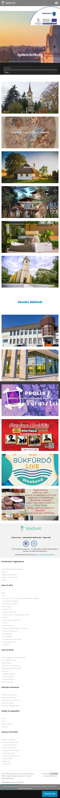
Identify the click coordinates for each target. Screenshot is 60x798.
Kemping (4, 727)
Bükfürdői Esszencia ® (9, 697)
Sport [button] (3, 593)
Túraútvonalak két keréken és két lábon (15, 628)
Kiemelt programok (9, 676)
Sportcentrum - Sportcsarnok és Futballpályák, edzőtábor (21, 598)
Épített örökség (6, 663)
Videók (4, 580)
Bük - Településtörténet (9, 660)
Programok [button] (5, 671)
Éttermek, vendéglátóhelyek (10, 706)
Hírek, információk (7, 682)
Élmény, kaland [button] (6, 606)
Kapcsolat (47, 537)
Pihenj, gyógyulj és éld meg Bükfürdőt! (14, 657)
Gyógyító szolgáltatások (9, 575)
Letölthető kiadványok (10, 745)
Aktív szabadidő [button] (7, 634)
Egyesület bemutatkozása (11, 750)
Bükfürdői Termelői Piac (9, 695)
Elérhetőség (6, 764)
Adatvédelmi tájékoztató (32, 537)
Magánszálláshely (7, 724)
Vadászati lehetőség (9, 642)
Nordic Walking (7, 636)
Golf (4, 595)
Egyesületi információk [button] (9, 748)
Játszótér (6, 617)
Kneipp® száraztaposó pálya (12, 639)
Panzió (4, 721)
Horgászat (6, 645)
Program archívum (8, 679)
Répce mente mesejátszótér (12, 620)
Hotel (3, 718)
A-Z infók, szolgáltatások (11, 742)
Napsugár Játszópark (9, 612)
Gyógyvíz (4, 572)
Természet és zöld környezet (11, 666)
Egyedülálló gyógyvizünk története (12, 569)
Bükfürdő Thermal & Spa (9, 577)
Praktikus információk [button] (8, 739)
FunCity (5, 623)
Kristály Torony (7, 609)
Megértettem (49, 794)
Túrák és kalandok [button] (7, 626)
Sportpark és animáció (10, 604)
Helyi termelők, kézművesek (10, 700)
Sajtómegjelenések (9, 753)
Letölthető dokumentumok (11, 756)
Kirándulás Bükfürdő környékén (11, 668)
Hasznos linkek (7, 758)
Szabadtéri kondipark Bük (11, 601)
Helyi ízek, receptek (8, 703)
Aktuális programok (9, 674)
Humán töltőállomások (10, 631)
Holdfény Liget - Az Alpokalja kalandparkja (16, 615)
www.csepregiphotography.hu (45, 554)
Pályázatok (6, 761)
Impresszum (16, 537)
